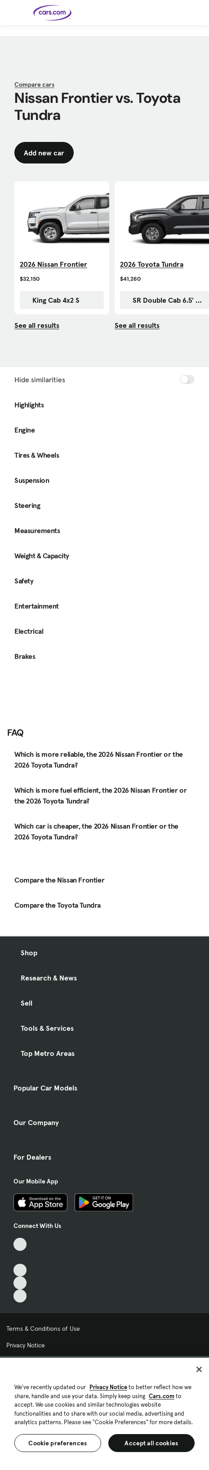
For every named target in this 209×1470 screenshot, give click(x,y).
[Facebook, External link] (20, 1257)
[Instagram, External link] (20, 1282)
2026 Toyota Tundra (151, 264)
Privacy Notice (25, 1345)
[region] (104, 1413)
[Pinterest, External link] (20, 1295)
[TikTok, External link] (20, 1244)
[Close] (199, 1369)
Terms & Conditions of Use (43, 1328)
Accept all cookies (151, 1443)
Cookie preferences (57, 1443)
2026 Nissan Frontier (53, 264)
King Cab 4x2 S (51, 300)
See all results (36, 325)
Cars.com (161, 1396)
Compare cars (34, 84)
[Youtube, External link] (20, 1270)
